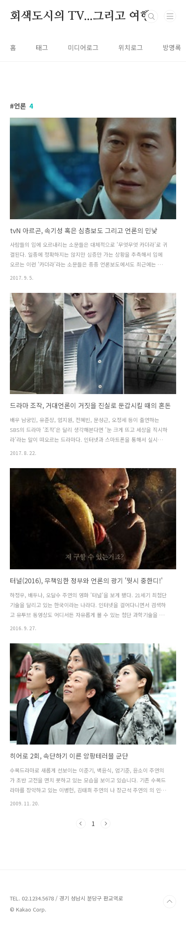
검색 (151, 16)
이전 (81, 823)
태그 (42, 47)
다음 (105, 823)
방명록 (172, 47)
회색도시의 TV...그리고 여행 (80, 16)
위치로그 (130, 47)
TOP (169, 901)
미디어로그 (83, 47)
